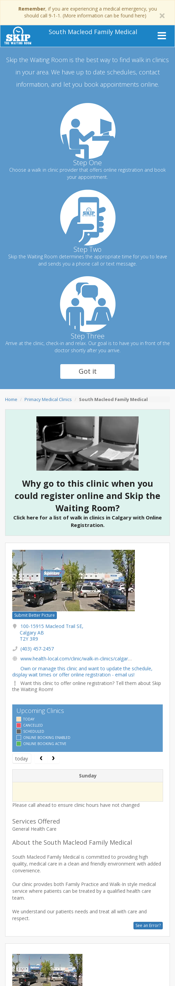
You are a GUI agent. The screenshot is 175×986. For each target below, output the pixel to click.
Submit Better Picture (34, 615)
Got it (88, 371)
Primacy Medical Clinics (48, 399)
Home (11, 399)
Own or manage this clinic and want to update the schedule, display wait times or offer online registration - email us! (82, 671)
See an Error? (148, 925)
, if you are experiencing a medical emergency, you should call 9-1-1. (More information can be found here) (87, 12)
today (21, 758)
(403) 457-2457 (37, 648)
